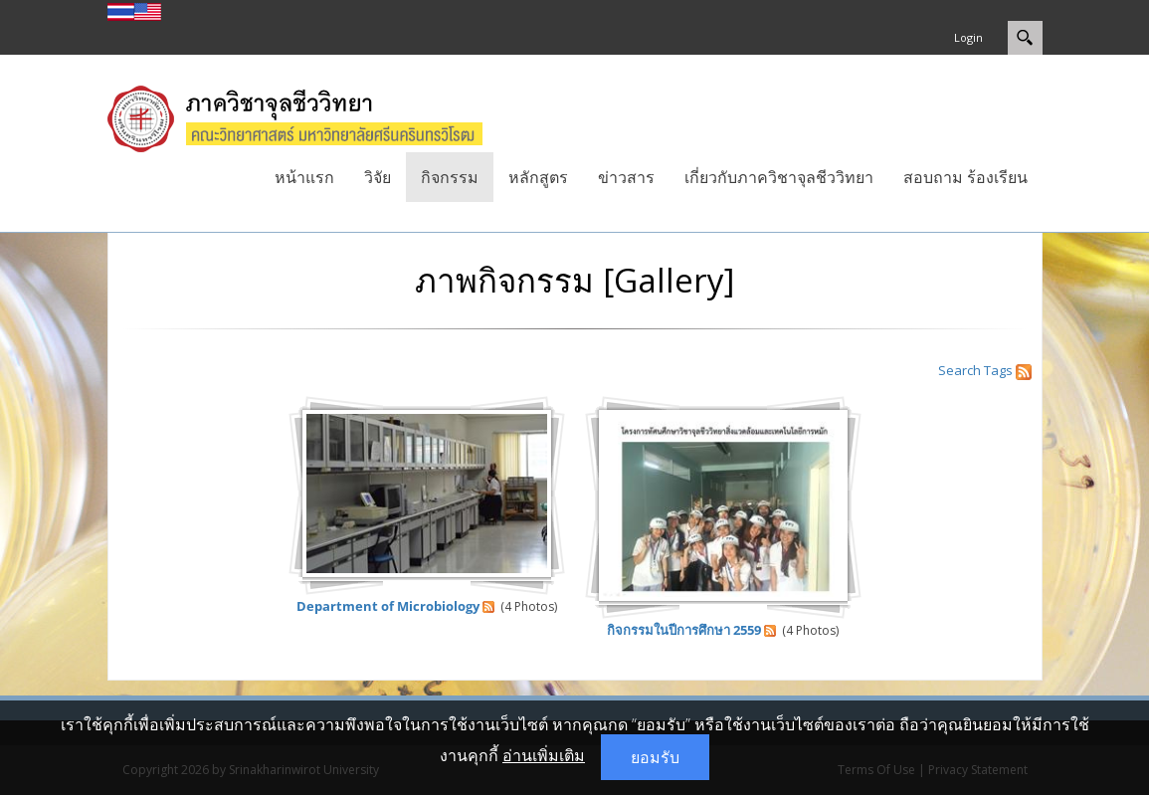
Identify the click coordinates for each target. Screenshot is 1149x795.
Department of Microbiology (387, 606)
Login (968, 37)
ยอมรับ (655, 757)
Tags (998, 370)
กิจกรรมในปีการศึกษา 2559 (684, 630)
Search (959, 370)
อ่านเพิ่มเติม (543, 755)
